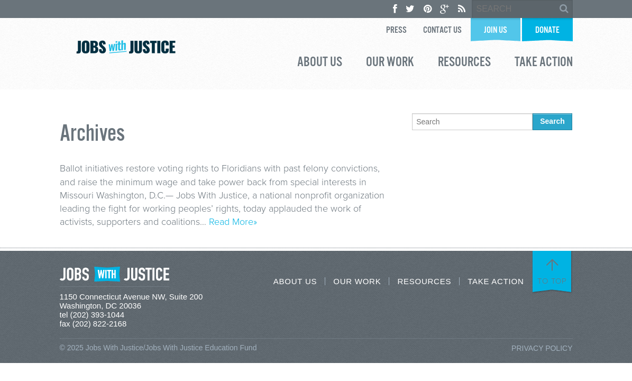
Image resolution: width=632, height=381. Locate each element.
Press (396, 30)
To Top (552, 281)
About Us (319, 63)
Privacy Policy (541, 348)
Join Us (495, 30)
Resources (464, 63)
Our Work (390, 63)
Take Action (544, 63)
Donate (547, 30)
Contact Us (442, 30)
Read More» (233, 222)
